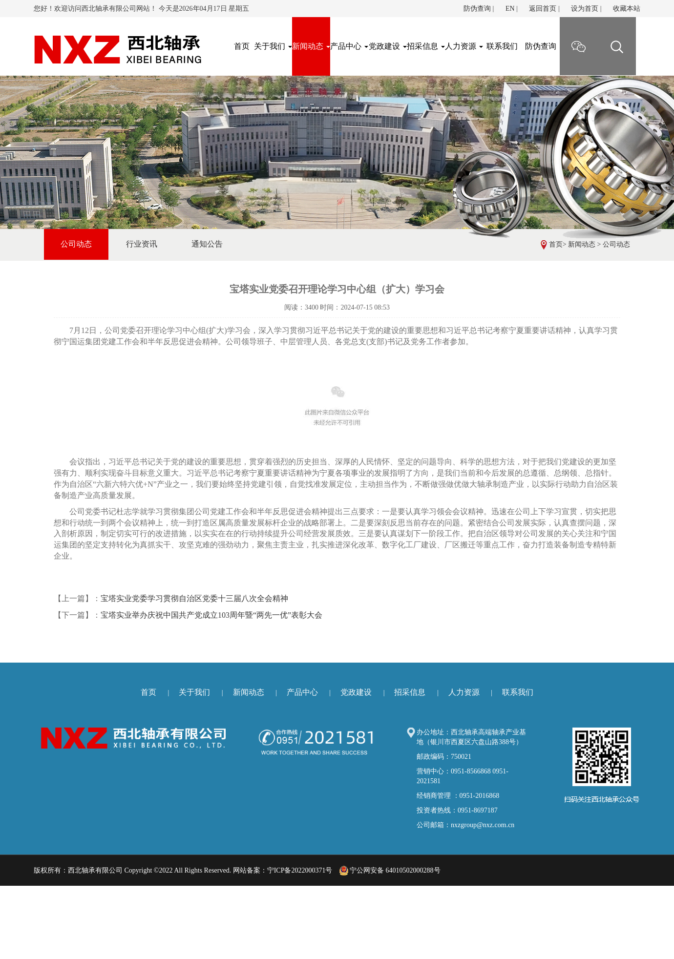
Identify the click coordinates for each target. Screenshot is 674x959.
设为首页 (584, 8)
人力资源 (464, 46)
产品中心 (349, 46)
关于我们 (273, 46)
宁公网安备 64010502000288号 (390, 870)
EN (510, 8)
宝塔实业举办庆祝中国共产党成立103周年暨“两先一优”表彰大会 (211, 615)
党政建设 (388, 46)
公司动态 (616, 244)
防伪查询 (477, 8)
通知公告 (207, 244)
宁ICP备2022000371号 (300, 870)
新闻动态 (311, 46)
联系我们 (502, 46)
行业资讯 (141, 244)
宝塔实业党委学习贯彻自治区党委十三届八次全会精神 (194, 598)
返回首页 (542, 8)
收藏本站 (626, 8)
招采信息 (426, 46)
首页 (556, 244)
